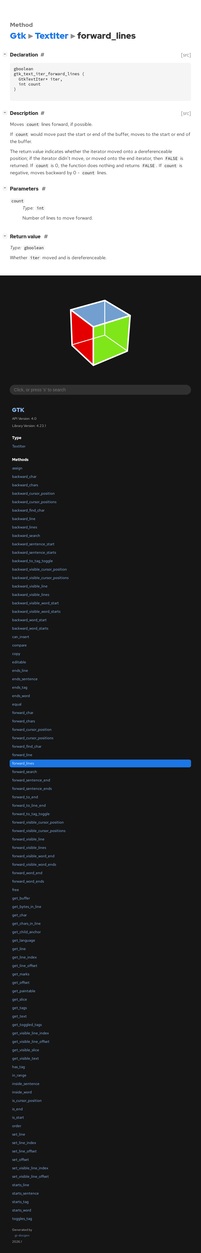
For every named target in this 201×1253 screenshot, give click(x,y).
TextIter (19, 446)
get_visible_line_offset (30, 1041)
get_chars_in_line (26, 923)
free (15, 889)
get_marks (20, 974)
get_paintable (23, 990)
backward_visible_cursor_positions (40, 577)
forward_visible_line (28, 839)
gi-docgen (22, 1235)
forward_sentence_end (31, 780)
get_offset (21, 982)
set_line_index (24, 1142)
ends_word (21, 695)
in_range (19, 1075)
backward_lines (24, 527)
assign (17, 468)
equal (16, 704)
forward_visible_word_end (33, 856)
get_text (19, 1016)
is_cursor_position (27, 1100)
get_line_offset (24, 965)
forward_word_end (27, 872)
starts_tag (20, 1201)
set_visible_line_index (30, 1168)
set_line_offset (24, 1151)
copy (16, 653)
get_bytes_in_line (26, 906)
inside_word (22, 1092)
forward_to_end (25, 797)
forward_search (24, 771)
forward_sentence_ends (32, 788)
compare (19, 645)
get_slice (19, 999)
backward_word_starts (30, 628)
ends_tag (19, 687)
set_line (18, 1134)
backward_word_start (29, 619)
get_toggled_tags (27, 1024)
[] (6, 54)
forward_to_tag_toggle (31, 813)
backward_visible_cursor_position (39, 569)
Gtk (18, 410)
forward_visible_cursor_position (38, 822)
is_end (17, 1109)
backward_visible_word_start (35, 603)
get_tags (19, 1007)
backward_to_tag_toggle (32, 560)
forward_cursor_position (32, 729)
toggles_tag (22, 1218)
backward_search (26, 535)
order (16, 1125)
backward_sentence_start (33, 544)
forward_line (22, 754)
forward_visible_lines (29, 847)
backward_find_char (28, 510)
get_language (23, 940)
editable (19, 662)
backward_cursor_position (33, 493)
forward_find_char (26, 746)
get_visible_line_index (30, 1033)
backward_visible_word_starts (36, 611)
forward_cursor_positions (32, 737)
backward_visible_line (30, 586)
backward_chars (25, 485)
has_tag (18, 1066)
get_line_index (24, 957)
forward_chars (23, 721)
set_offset (20, 1159)
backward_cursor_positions (34, 501)
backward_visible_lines (30, 594)
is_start (18, 1117)
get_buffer (21, 898)
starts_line (20, 1184)
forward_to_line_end (29, 805)
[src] (186, 55)
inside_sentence (26, 1083)
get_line (19, 948)
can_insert (20, 636)
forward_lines (23, 763)
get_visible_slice (25, 1049)
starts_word (21, 1210)
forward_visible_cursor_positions (38, 830)
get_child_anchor (26, 931)
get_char (19, 915)
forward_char (22, 712)
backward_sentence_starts (34, 552)
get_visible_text (25, 1058)
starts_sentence (25, 1193)
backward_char (24, 476)
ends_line (20, 670)
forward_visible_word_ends (34, 864)
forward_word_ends (28, 881)
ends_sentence (25, 678)
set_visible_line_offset (30, 1176)
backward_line (23, 518)
